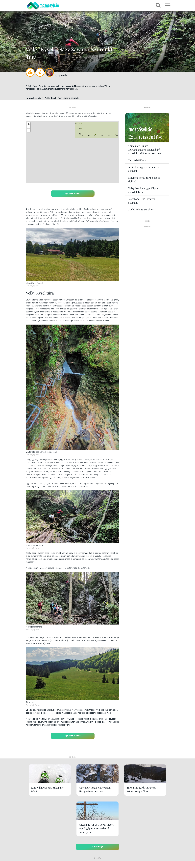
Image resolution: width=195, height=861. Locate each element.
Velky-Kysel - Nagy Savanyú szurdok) (62, 98)
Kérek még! (97, 817)
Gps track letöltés (72, 193)
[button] (28, 130)
